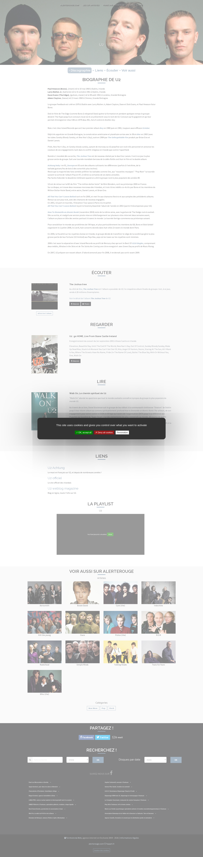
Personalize (122, 432)
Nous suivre (136, 5)
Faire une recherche (114, 5)
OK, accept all (83, 432)
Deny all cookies (104, 432)
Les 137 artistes (91, 5)
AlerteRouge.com (69, 5)
